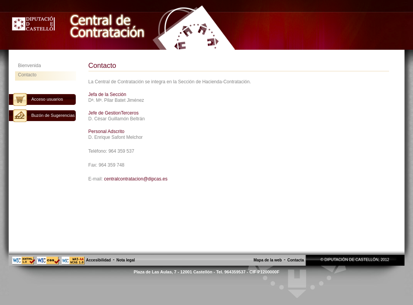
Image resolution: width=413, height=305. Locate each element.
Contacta (295, 260)
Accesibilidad (98, 260)
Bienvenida (29, 65)
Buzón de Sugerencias (53, 115)
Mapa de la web (267, 260)
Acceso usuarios (47, 99)
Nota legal (125, 260)
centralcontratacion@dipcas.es (135, 179)
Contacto (27, 75)
